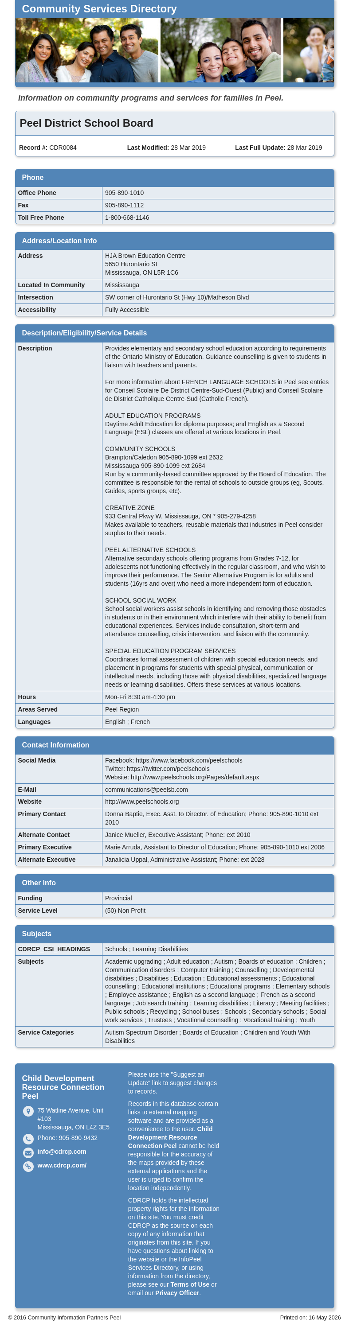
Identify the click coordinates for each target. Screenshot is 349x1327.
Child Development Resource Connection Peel (170, 1137)
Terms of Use (190, 1284)
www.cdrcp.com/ (62, 1165)
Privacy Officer (177, 1292)
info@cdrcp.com (62, 1151)
